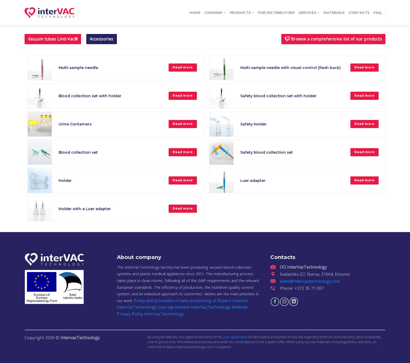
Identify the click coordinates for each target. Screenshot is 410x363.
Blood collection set (78, 152)
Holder (65, 180)
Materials (334, 11)
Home (195, 11)
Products (242, 10)
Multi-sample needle (78, 67)
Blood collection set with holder (90, 96)
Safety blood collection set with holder (278, 96)
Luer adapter (252, 180)
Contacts (359, 11)
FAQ (377, 11)
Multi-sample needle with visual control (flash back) (290, 67)
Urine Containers (75, 124)
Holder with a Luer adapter (85, 208)
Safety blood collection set (266, 152)
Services (309, 10)
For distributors (276, 11)
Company (215, 10)
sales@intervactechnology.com (310, 281)
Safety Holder (253, 124)
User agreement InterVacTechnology (194, 307)
